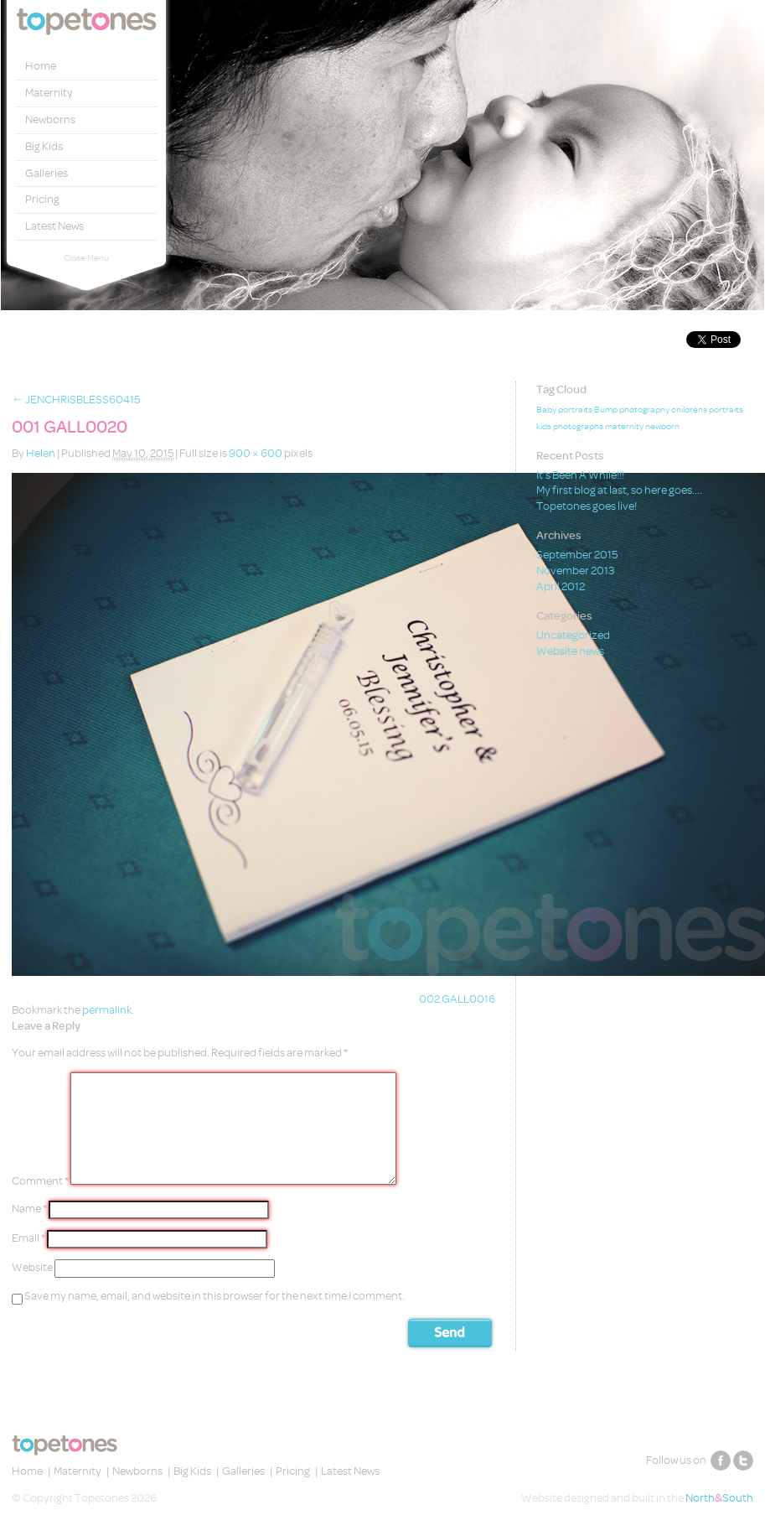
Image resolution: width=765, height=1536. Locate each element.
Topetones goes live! (586, 506)
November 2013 (575, 570)
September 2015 (577, 554)
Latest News (54, 226)
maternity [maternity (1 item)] (624, 427)
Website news (570, 651)
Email (28, 1238)
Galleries (46, 173)
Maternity (49, 92)
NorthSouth (719, 1498)
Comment (40, 1181)
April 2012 (560, 586)
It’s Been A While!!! (580, 475)
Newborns (50, 119)
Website (32, 1267)
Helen (40, 453)
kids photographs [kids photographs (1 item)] (569, 427)
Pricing (42, 199)
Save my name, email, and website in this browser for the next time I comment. (214, 1296)
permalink (107, 1010)
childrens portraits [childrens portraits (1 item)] (707, 410)
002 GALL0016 (457, 999)
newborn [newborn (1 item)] (662, 427)
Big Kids (44, 146)
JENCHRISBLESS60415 (76, 399)
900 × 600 (255, 453)
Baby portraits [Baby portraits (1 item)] (564, 410)
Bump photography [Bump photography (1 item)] (631, 410)
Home (40, 66)
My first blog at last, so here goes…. (619, 490)
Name (29, 1208)
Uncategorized (573, 635)
